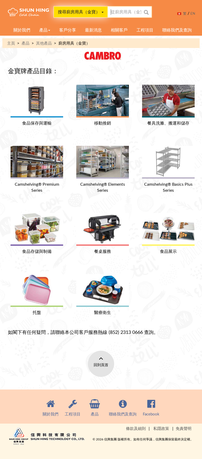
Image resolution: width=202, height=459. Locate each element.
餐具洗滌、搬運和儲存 (168, 105)
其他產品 (44, 43)
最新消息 (93, 30)
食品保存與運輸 (37, 105)
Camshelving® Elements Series (102, 169)
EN (192, 13)
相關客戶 (119, 30)
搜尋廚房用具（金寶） (81, 12)
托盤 (37, 294)
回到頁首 (101, 364)
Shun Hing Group (47, 441)
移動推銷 (102, 105)
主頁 (11, 43)
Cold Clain (35, 13)
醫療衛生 (102, 294)
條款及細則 (136, 428)
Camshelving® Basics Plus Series (168, 169)
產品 (44, 30)
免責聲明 (183, 428)
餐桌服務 (102, 233)
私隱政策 (161, 428)
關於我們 (21, 30)
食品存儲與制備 (37, 233)
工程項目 (145, 30)
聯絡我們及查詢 (177, 30)
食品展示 (168, 233)
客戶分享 (67, 30)
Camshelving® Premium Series (37, 169)
